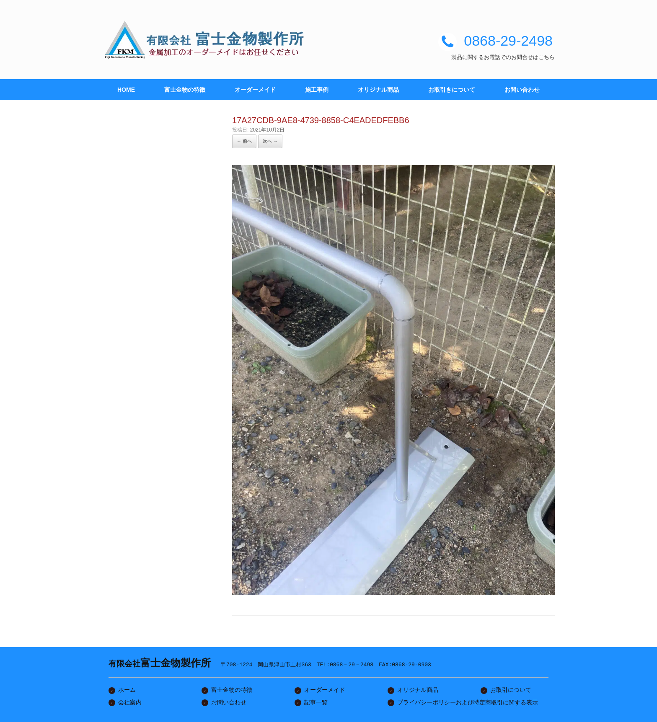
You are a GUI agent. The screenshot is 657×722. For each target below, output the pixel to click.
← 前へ (244, 141)
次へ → (270, 141)
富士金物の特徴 (184, 89)
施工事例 (316, 89)
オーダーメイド (255, 89)
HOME (126, 89)
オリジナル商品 (378, 89)
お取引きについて (451, 89)
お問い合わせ (522, 89)
